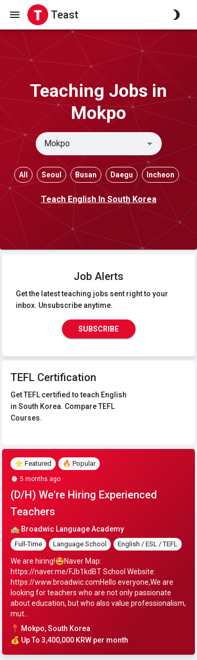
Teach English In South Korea (99, 199)
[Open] (149, 143)
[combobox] (90, 143)
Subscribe (99, 328)
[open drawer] (14, 14)
